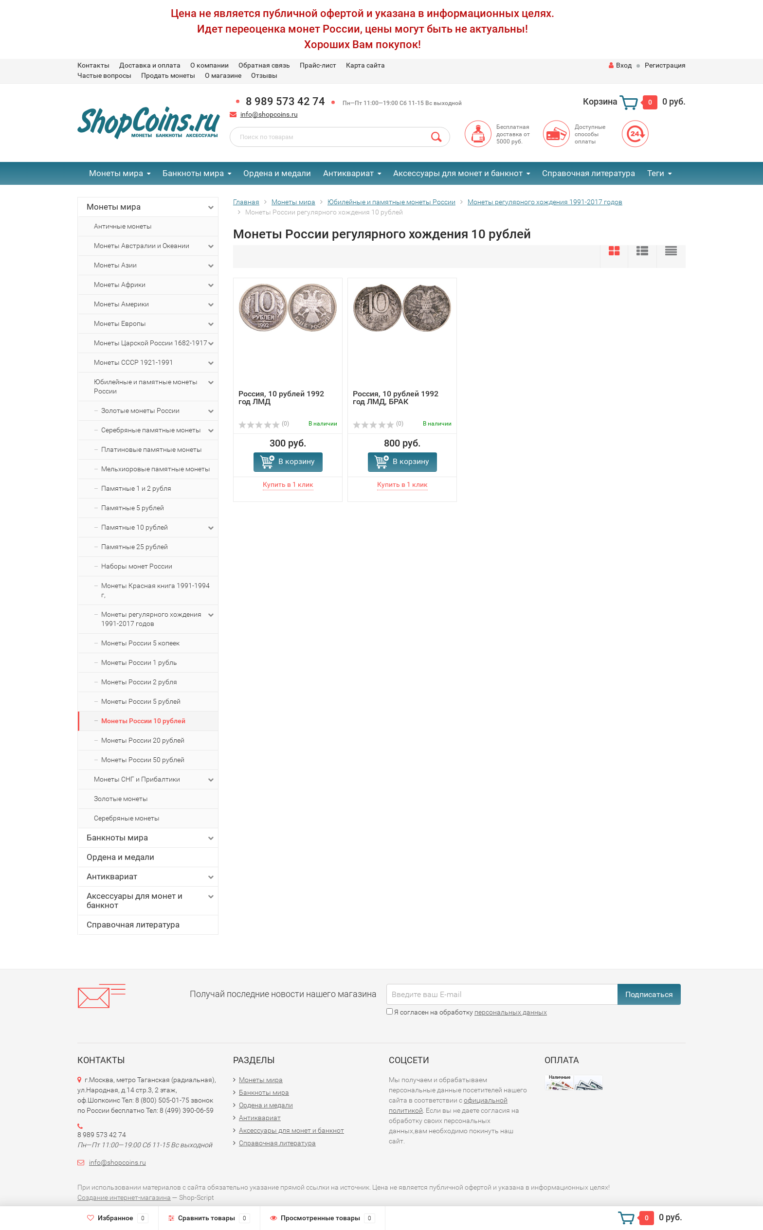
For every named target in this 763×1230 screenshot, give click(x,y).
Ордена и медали (277, 173)
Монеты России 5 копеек (140, 643)
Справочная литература (588, 173)
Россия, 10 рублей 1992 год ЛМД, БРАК (395, 397)
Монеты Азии (155, 265)
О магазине (223, 75)
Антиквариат (348, 173)
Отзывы (264, 75)
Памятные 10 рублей (158, 528)
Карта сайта (365, 65)
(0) (263, 423)
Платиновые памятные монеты (151, 449)
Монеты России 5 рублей (141, 701)
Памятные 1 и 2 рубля (136, 488)
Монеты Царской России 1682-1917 (155, 343)
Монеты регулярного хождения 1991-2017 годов (158, 618)
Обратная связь (264, 65)
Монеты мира (116, 173)
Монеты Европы (155, 324)
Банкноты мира (193, 173)
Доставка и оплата (150, 65)
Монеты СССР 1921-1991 (155, 363)
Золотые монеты (121, 798)
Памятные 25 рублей (134, 547)
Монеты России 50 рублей (142, 760)
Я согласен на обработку (466, 1012)
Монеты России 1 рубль (139, 662)
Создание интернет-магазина (124, 1197)
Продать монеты (168, 75)
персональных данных (510, 1012)
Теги (655, 173)
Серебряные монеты (127, 818)
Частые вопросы (104, 75)
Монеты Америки (155, 304)
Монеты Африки (155, 285)
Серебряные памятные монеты (158, 430)
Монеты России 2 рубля (139, 682)
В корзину (296, 461)
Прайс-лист (318, 65)
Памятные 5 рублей (132, 508)
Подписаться (649, 994)
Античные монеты (123, 226)
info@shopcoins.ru (269, 114)
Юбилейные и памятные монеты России (155, 386)
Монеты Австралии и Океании (155, 246)
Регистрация (665, 65)
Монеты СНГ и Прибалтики (155, 779)
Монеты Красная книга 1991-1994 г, (155, 590)
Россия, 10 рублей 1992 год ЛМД (281, 397)
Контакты (93, 65)
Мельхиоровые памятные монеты (155, 469)
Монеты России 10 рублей (143, 721)
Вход (620, 65)
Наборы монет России (136, 566)
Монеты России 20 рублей (142, 740)
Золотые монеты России (158, 411)
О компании (209, 65)
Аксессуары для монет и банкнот (458, 173)
